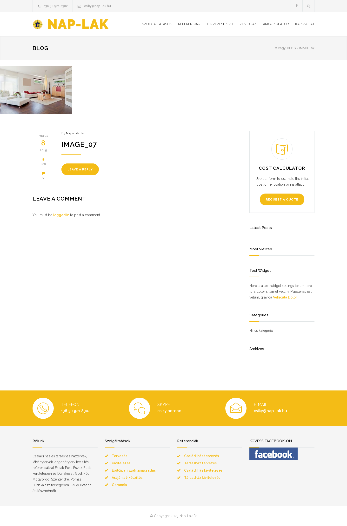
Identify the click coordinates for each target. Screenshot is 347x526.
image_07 (79, 144)
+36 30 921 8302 (56, 6)
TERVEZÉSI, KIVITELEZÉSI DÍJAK (231, 24)
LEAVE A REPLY (80, 169)
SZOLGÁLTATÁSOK (157, 24)
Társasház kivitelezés (202, 478)
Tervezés (119, 456)
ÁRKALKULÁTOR (276, 24)
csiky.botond (169, 411)
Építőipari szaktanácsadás (134, 470)
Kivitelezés (121, 463)
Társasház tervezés (200, 463)
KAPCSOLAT (304, 24)
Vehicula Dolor (285, 297)
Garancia (119, 485)
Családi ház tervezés (201, 456)
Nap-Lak (72, 133)
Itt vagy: (280, 48)
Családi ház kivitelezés (203, 470)
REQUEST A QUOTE (282, 199)
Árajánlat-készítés (127, 478)
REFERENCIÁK (189, 24)
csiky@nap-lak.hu (97, 6)
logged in (61, 215)
